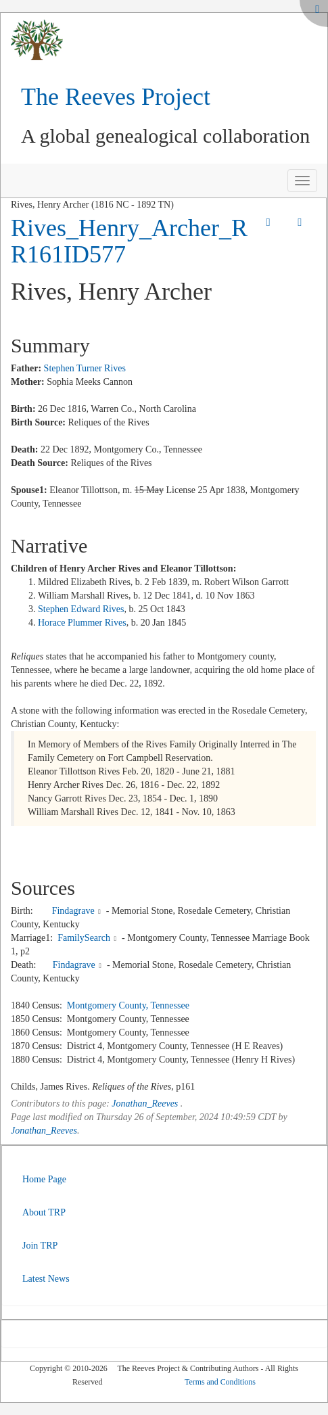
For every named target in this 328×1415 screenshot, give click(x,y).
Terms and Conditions (220, 1382)
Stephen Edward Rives (81, 609)
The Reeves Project (115, 96)
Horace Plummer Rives (82, 623)
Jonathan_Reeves (145, 1103)
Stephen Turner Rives (85, 368)
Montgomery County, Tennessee (128, 1005)
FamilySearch (83, 938)
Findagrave (73, 911)
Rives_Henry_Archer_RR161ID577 (129, 241)
